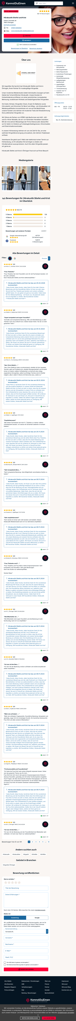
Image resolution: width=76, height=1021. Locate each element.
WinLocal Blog (66, 987)
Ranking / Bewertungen (29, 993)
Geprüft (44, 303)
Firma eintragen (9, 990)
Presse (47, 984)
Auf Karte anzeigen (10, 25)
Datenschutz (25, 981)
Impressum (65, 981)
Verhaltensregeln (40, 910)
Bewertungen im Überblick (19, 48)
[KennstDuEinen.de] (13, 3)
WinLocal (64, 984)
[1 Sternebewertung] (5, 882)
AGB (10, 962)
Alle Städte (7, 981)
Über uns (47, 981)
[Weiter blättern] (50, 178)
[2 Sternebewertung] (9, 882)
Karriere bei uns (67, 990)
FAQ (23, 990)
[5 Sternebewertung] (19, 882)
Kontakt (47, 990)
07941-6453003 (16, 28)
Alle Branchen (8, 984)
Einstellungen (35, 981)
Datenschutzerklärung (15, 964)
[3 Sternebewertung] (12, 882)
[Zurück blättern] (2, 178)
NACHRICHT (26, 40)
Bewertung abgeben (36, 48)
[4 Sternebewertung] (15, 882)
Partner (47, 987)
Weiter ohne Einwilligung (30, 1018)
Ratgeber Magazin (10, 987)
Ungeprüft (43, 231)
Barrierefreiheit (49, 993)
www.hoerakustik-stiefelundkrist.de (22, 31)
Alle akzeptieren (48, 1018)
